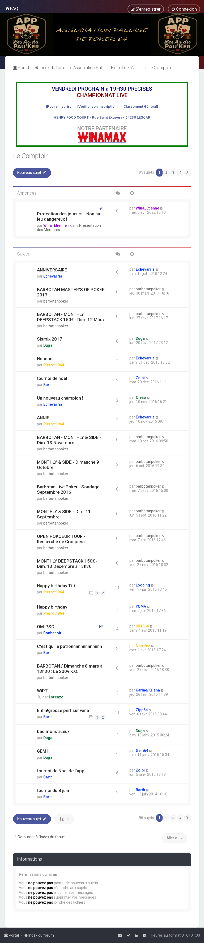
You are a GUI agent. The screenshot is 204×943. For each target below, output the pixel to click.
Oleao (141, 397)
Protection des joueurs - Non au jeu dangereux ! (68, 216)
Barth (48, 385)
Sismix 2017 (49, 339)
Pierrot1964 (53, 365)
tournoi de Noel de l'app (60, 770)
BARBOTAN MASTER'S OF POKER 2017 (71, 292)
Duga (47, 345)
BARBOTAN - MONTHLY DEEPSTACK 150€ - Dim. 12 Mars (70, 317)
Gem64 (142, 750)
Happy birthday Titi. (56, 585)
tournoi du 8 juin (53, 790)
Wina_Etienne (55, 225)
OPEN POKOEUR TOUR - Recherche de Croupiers (61, 539)
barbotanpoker (55, 301)
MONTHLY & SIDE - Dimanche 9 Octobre (68, 464)
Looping (143, 585)
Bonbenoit (52, 633)
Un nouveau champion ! (60, 398)
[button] (187, 172)
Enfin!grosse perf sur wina (63, 710)
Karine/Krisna (148, 690)
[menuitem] (12, 8)
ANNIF (43, 417)
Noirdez (143, 646)
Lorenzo (56, 697)
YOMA (141, 606)
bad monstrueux (53, 731)
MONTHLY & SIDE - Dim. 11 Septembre (64, 514)
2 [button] (166, 172)
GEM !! (43, 751)
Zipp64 (142, 710)
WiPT (42, 690)
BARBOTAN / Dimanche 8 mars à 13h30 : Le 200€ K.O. (70, 668)
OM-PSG (45, 626)
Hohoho (45, 358)
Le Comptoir (30, 156)
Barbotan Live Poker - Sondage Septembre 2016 (68, 489)
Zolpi (140, 378)
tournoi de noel (52, 378)
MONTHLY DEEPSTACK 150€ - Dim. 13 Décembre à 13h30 (67, 563)
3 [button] (173, 172)
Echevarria (52, 276)
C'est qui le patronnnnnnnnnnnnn (69, 646)
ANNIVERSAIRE (52, 270)
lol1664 (142, 626)
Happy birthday (52, 607)
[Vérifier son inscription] (97, 106)
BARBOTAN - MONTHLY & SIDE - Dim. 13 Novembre (69, 440)
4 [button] (180, 172)
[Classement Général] (140, 106)
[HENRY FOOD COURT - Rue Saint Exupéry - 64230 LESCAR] (102, 117)
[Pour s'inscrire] (59, 106)
